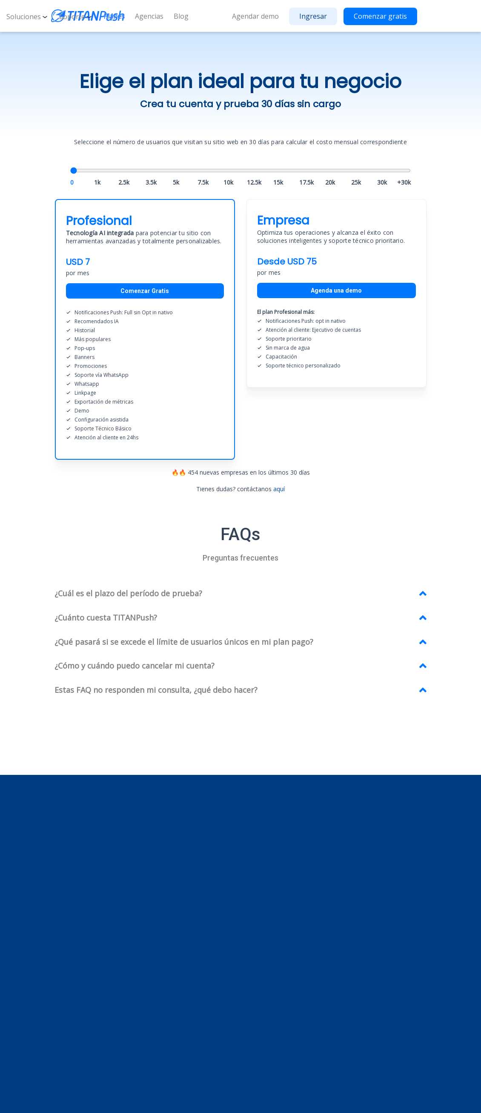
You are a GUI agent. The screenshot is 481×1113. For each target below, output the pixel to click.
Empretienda (281, 881)
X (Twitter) (194, 1036)
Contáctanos (371, 899)
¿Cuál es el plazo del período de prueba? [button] (128, 593)
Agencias (149, 16)
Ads (180, 847)
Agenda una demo (336, 290)
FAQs (361, 860)
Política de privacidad (324, 1099)
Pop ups (186, 915)
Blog (181, 16)
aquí (279, 489)
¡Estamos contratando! (385, 873)
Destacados (191, 904)
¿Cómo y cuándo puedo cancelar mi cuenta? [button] (134, 665)
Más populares (195, 881)
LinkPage (187, 950)
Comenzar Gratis (144, 291)
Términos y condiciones (394, 1099)
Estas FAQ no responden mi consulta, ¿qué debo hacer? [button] (156, 690)
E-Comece (278, 915)
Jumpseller (278, 904)
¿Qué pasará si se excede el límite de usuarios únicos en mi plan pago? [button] (183, 642)
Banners (186, 927)
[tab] (240, 594)
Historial (186, 870)
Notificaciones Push (202, 859)
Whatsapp (189, 938)
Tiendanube (280, 859)
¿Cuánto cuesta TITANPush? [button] (105, 617)
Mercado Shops (286, 870)
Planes (114, 16)
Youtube (191, 1023)
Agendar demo (255, 16)
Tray (270, 893)
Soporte (76, 16)
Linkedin (191, 999)
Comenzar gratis (380, 16)
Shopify (274, 847)
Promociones (193, 961)
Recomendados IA (200, 893)
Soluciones (27, 16)
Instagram (194, 1012)
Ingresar (313, 16)
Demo (362, 886)
